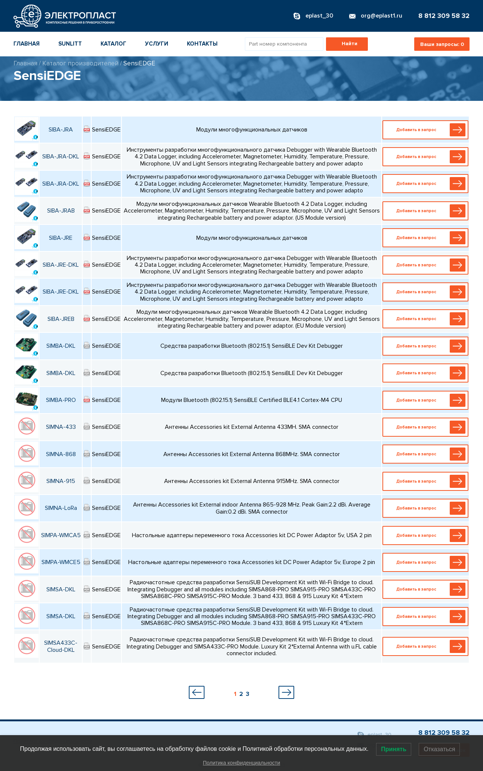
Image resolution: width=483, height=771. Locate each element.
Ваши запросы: (442, 44)
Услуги (156, 43)
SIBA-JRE (61, 238)
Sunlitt (70, 43)
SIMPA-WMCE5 (60, 562)
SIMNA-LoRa (61, 508)
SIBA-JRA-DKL (60, 156)
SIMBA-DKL (61, 346)
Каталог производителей (80, 63)
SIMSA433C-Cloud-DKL (60, 646)
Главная (26, 43)
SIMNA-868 (61, 454)
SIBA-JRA (61, 129)
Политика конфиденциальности (241, 763)
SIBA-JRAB (61, 210)
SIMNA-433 (61, 427)
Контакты (202, 43)
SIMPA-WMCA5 (61, 535)
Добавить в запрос (426, 129)
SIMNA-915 (60, 481)
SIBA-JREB (60, 319)
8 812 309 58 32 (444, 16)
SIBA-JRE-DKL (61, 265)
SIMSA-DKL (61, 589)
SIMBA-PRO (61, 400)
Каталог (113, 43)
